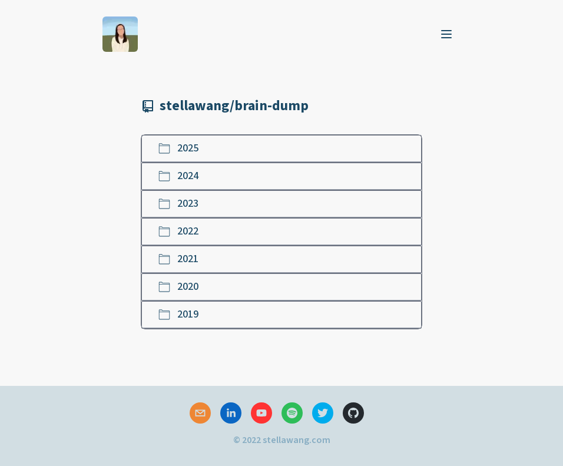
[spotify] (292, 413)
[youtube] (261, 413)
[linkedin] (230, 413)
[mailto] (200, 413)
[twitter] (322, 413)
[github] (353, 413)
